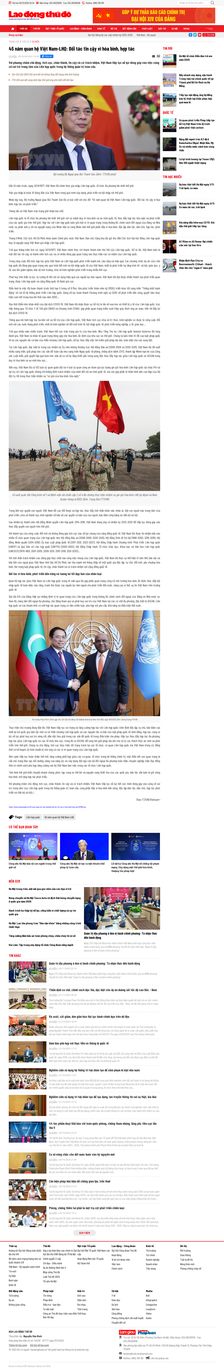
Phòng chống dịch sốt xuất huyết (128, 1318)
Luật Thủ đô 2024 (51, 1276)
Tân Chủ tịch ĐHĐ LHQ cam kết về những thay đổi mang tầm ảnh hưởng (45, 74)
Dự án (11, 1300)
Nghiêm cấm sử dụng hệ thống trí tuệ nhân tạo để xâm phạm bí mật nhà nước (94, 1070)
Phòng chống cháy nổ (190, 1268)
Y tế (113, 1295)
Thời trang (82, 1309)
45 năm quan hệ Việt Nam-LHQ (59, 817)
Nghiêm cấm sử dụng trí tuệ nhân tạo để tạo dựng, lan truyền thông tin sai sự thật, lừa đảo (102, 1097)
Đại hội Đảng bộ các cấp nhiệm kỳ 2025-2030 (115, 34)
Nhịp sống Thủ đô (51, 1272)
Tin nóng (47, 1295)
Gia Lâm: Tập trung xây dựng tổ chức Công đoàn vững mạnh (41, 944)
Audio (149, 1318)
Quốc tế (168, 112)
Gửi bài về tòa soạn (39, 1345)
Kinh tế (101, 28)
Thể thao (81, 1313)
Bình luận (13, 1280)
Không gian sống (17, 1304)
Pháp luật (147, 28)
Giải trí (162, 28)
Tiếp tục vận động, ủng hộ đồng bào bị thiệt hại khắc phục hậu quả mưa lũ (195, 98)
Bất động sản (129, 28)
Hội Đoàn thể (83, 1263)
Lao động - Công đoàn (81, 28)
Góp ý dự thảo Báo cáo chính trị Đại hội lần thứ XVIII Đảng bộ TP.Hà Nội (60, 1252)
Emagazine (151, 1304)
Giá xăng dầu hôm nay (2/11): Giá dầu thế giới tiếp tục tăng (196, 224)
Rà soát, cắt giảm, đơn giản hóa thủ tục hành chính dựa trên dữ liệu (89, 1016)
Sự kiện (35, 41)
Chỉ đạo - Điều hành (52, 1263)
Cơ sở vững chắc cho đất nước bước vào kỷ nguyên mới (82, 1154)
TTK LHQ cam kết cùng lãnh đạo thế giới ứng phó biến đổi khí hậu (42, 79)
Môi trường (185, 1250)
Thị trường (151, 1250)
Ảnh (148, 1295)
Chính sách (117, 1268)
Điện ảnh (81, 1300)
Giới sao (81, 1295)
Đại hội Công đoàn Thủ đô (124, 1250)
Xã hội (175, 28)
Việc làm (116, 1264)
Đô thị (114, 28)
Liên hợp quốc (33, 817)
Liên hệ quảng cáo (159, 1358)
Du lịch (115, 1304)
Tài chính (150, 1255)
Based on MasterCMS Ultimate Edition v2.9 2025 (30, 1366)
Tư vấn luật (48, 1309)
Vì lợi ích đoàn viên (121, 1259)
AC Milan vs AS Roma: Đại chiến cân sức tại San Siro (195, 243)
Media (186, 28)
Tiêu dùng (151, 1268)
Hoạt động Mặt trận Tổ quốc (90, 1258)
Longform (150, 1309)
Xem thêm (84, 1232)
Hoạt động (116, 1255)
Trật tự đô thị (186, 1259)
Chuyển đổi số (118, 1322)
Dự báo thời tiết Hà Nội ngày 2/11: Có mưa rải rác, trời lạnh (197, 205)
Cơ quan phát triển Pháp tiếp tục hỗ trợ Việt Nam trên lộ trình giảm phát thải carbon (197, 123)
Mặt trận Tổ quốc (55, 28)
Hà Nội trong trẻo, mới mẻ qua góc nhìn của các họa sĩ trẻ (40, 888)
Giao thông (185, 1255)
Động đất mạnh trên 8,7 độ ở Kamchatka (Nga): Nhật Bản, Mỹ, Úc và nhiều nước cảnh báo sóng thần (196, 144)
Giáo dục (116, 1300)
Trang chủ (14, 41)
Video (149, 1313)
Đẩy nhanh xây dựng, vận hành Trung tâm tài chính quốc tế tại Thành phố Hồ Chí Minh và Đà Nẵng (196, 80)
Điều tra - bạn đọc (52, 1304)
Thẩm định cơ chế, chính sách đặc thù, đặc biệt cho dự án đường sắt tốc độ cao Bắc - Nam (103, 990)
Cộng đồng (117, 1313)
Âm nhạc (81, 1304)
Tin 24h (210, 34)
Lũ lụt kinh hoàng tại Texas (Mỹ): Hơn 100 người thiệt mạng (197, 160)
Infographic (151, 1300)
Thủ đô (36, 28)
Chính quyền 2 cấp (52, 1258)
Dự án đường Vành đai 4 (54, 1267)
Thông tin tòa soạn (18, 1345)
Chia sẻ (46, 56)
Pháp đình (48, 1300)
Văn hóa (116, 1309)
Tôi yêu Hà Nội (50, 1281)
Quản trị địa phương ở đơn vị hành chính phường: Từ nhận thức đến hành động (94, 963)
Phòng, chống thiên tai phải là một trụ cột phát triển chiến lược (87, 1208)
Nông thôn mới (187, 1264)
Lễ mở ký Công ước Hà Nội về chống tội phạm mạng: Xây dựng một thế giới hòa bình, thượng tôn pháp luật (135, 867)
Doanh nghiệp (152, 1259)
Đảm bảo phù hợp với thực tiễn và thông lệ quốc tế (79, 1043)
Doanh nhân (152, 1264)
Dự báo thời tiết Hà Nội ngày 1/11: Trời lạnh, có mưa (196, 186)
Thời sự (23, 28)
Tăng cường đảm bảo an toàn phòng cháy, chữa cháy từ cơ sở (42, 935)
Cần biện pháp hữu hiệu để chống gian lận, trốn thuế (79, 1181)
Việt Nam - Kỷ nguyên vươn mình (24, 1266)
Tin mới (167, 48)
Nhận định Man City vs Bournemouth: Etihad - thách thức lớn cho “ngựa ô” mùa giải (195, 264)
